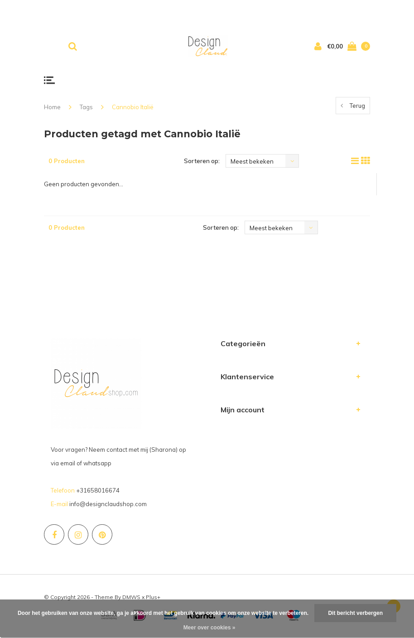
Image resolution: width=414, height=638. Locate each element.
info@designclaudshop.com (108, 504)
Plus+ (153, 597)
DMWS (131, 597)
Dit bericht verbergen (355, 613)
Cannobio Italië (133, 107)
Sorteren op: (202, 160)
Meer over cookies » (209, 627)
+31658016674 (98, 490)
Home (52, 107)
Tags (86, 107)
